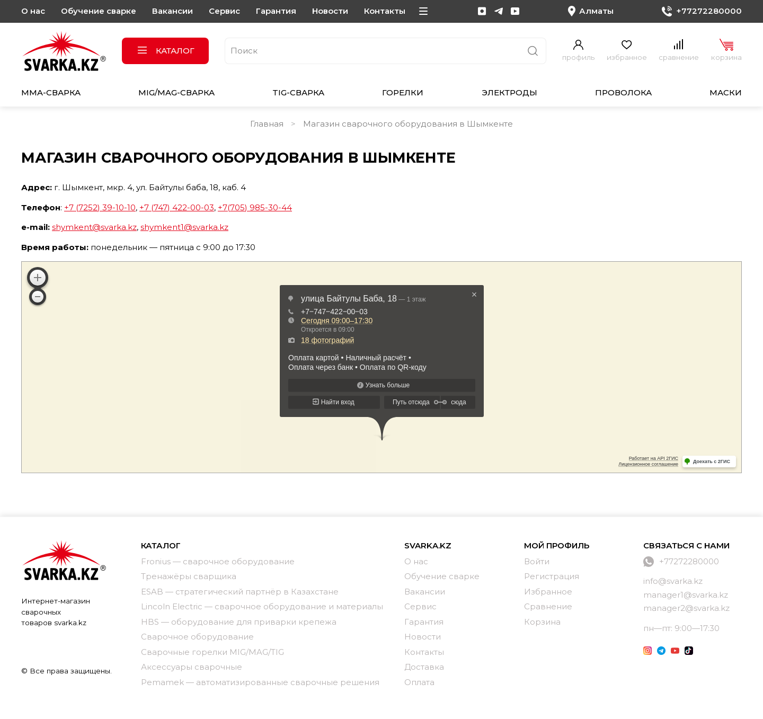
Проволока (623, 92)
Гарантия (276, 11)
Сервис (224, 11)
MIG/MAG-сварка (176, 92)
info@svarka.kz (673, 581)
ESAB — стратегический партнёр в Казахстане (240, 592)
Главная (266, 124)
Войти (536, 561)
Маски (725, 92)
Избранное (548, 592)
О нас (33, 11)
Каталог (165, 51)
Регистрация (551, 576)
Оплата (419, 682)
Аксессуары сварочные (191, 667)
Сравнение (548, 606)
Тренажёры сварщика (188, 576)
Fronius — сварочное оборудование (218, 561)
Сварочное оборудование (197, 637)
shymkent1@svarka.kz (184, 227)
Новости (330, 11)
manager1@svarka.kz (685, 595)
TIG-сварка (298, 92)
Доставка (424, 667)
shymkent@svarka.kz (94, 227)
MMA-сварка (51, 92)
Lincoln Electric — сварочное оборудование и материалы (262, 606)
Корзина (542, 622)
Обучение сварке (98, 11)
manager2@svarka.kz (686, 608)
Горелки (402, 92)
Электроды (509, 92)
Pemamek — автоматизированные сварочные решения (260, 682)
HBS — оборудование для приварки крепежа (238, 622)
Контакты (384, 11)
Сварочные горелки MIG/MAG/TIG (212, 652)
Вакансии (172, 11)
